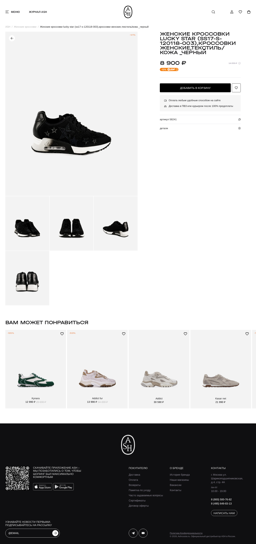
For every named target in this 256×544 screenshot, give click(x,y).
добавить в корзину (195, 87)
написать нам (224, 513)
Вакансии (175, 484)
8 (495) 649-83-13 (221, 503)
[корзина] (249, 12)
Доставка (134, 474)
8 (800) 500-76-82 (221, 499)
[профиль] (232, 12)
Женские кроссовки (25, 26)
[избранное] (240, 12)
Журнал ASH (38, 11)
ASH (7, 26)
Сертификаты (137, 500)
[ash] (128, 12)
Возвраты (135, 484)
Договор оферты (139, 505)
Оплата (133, 479)
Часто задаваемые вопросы (146, 495)
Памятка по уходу (140, 490)
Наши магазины (179, 479)
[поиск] (213, 12)
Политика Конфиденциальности (186, 533)
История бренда (180, 474)
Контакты (175, 490)
